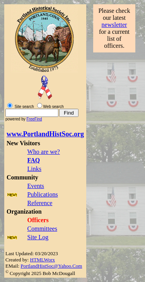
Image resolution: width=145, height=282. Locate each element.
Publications (42, 194)
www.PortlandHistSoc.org (45, 134)
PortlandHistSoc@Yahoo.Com (51, 266)
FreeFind (34, 119)
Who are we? (43, 151)
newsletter (114, 24)
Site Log (38, 237)
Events (35, 186)
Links (34, 168)
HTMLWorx (42, 260)
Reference (40, 203)
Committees (42, 228)
